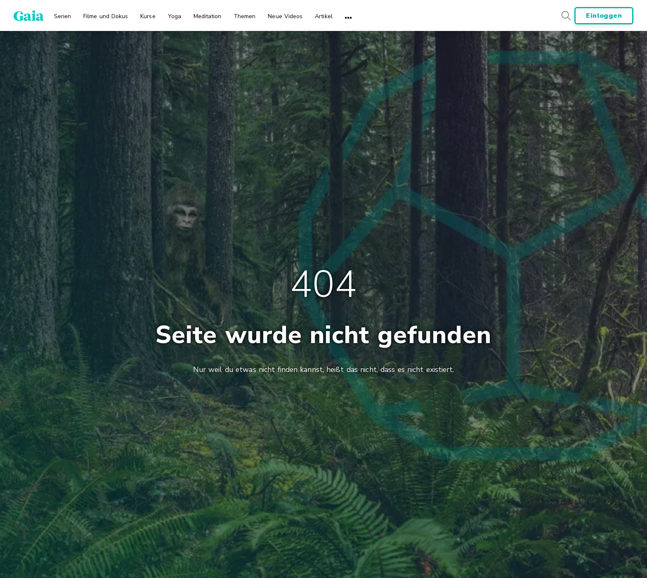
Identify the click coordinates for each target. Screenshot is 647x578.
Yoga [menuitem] (174, 16)
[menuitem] (62, 13)
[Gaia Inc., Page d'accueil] (29, 15)
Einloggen (604, 15)
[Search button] (566, 15)
